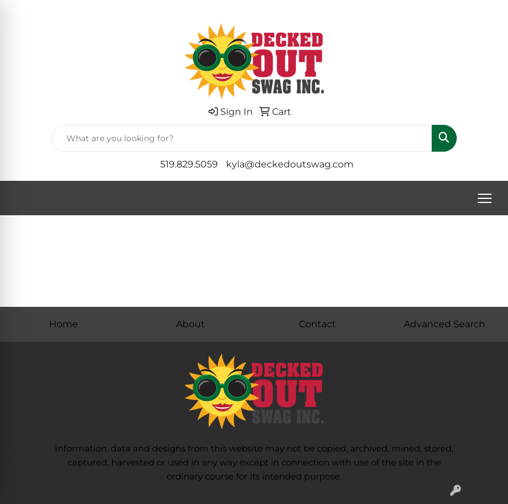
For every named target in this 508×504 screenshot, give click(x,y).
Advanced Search (444, 324)
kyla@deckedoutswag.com (290, 164)
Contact (317, 324)
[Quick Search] (241, 138)
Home (63, 324)
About (190, 324)
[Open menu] (484, 198)
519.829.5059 (189, 164)
